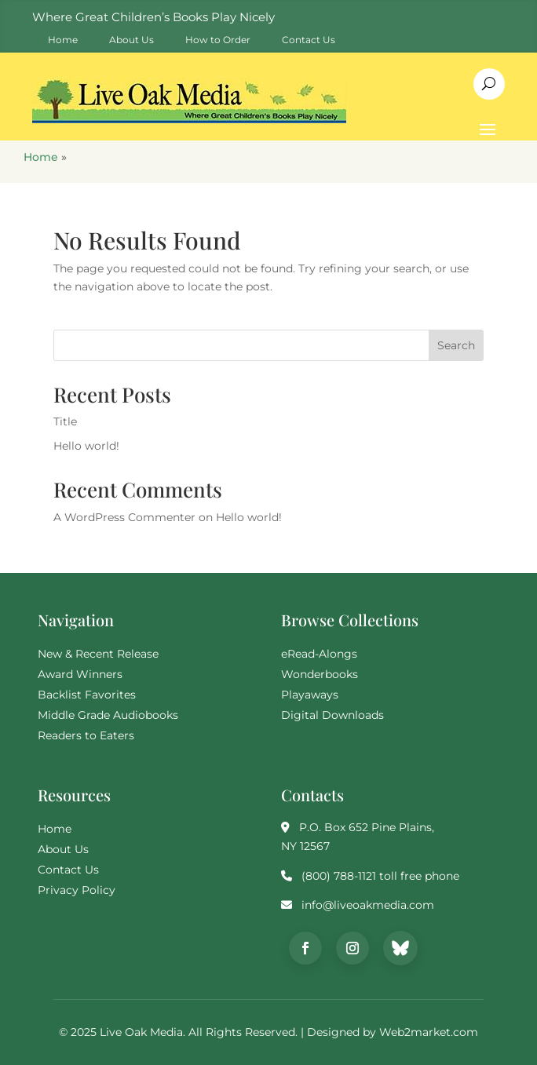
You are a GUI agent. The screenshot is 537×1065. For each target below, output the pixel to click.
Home (41, 157)
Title (65, 421)
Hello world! (86, 446)
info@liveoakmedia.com (367, 905)
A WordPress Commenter (124, 517)
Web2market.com (428, 1032)
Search (456, 345)
